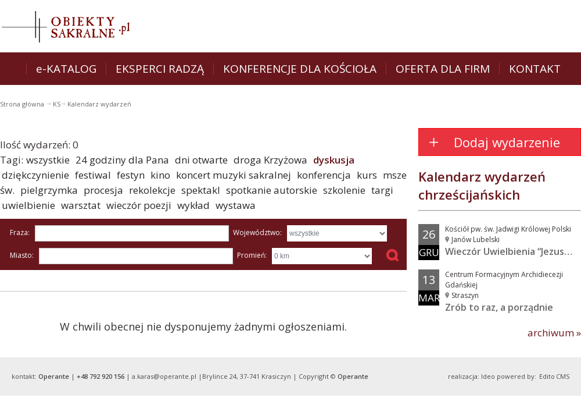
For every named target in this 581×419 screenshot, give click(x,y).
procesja (103, 190)
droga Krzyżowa (270, 159)
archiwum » (554, 332)
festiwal (93, 175)
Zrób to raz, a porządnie (499, 307)
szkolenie (344, 190)
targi (382, 190)
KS (56, 104)
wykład (193, 205)
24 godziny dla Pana (122, 159)
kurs (367, 175)
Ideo (488, 376)
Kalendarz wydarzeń (99, 104)
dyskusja (333, 159)
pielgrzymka (49, 190)
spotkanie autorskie (271, 190)
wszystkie (48, 159)
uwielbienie (28, 205)
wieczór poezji (138, 205)
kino (160, 175)
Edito (547, 376)
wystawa (236, 205)
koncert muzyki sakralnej (233, 175)
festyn (131, 175)
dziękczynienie (35, 175)
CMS (562, 376)
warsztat (81, 205)
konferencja (324, 175)
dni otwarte (201, 159)
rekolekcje (152, 190)
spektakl (200, 190)
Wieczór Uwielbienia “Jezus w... (513, 251)
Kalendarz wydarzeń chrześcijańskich (482, 185)
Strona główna (23, 104)
